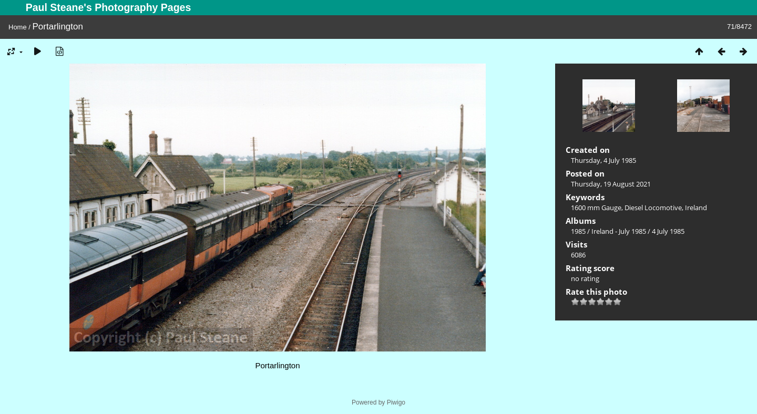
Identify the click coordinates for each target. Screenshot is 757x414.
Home (17, 27)
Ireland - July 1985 (618, 231)
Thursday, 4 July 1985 (603, 160)
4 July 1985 (668, 231)
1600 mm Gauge (596, 207)
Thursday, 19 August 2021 (611, 184)
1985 (578, 231)
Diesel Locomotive (653, 207)
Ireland (696, 207)
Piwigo (396, 402)
